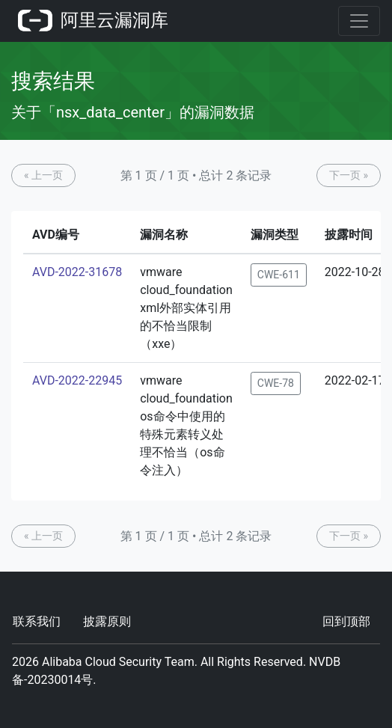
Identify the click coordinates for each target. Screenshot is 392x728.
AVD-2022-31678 (77, 272)
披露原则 (107, 621)
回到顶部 (346, 621)
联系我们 (37, 621)
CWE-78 (275, 383)
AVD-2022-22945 (77, 380)
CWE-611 (278, 275)
